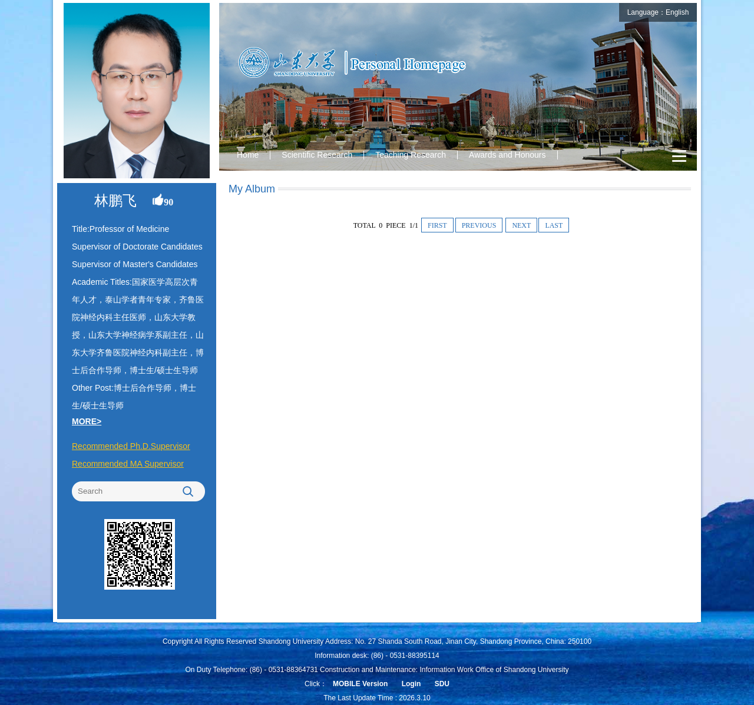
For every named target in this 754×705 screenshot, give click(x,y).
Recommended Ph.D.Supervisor (131, 446)
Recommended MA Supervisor (128, 463)
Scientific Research (317, 154)
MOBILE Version (360, 684)
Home (248, 154)
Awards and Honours (507, 154)
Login (411, 684)
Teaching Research (410, 154)
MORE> (86, 421)
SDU (442, 684)
